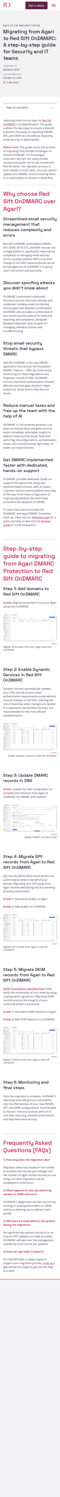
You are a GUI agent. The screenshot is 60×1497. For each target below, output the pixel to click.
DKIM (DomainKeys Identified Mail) (24, 989)
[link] (7, 5)
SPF (5, 876)
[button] (30, 108)
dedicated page (41, 517)
